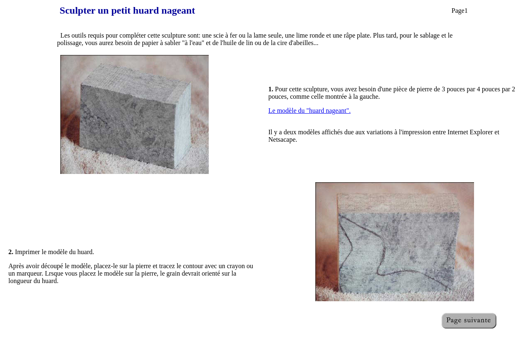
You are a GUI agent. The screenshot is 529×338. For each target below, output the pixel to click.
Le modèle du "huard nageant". (309, 110)
